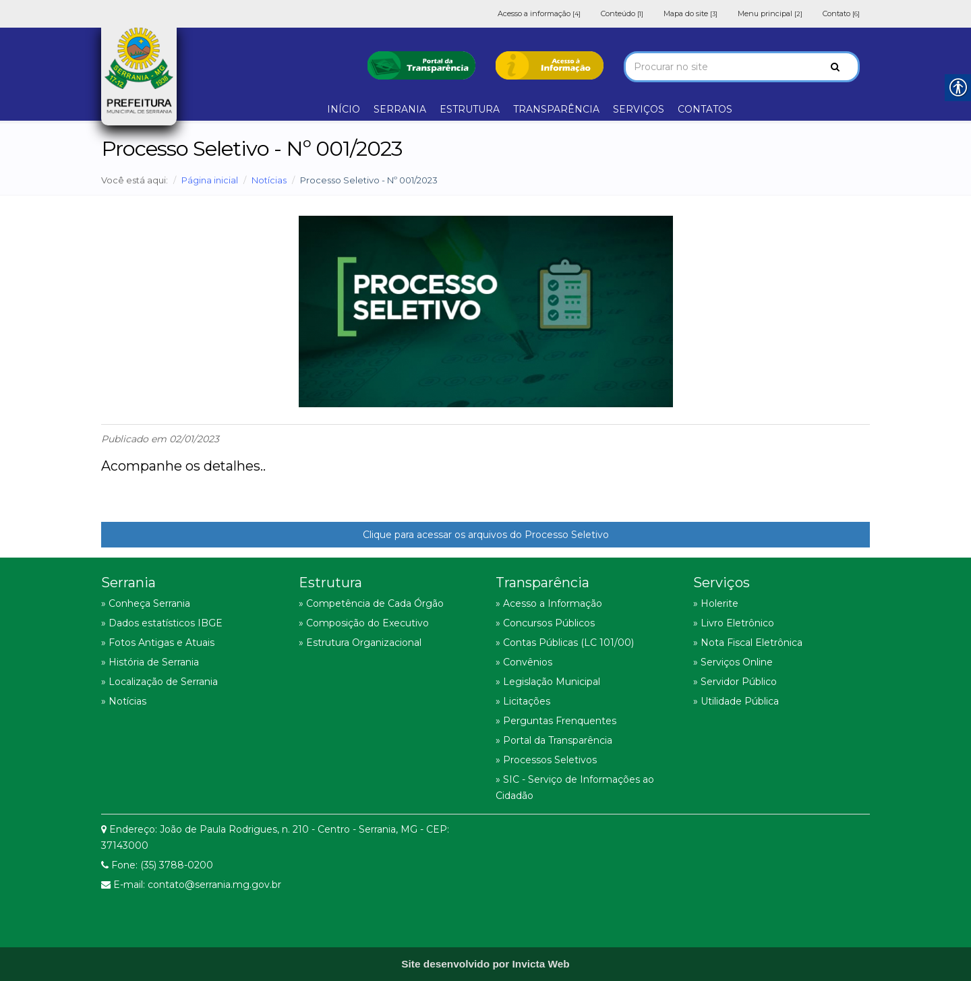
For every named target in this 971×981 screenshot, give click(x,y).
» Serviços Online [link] (733, 662)
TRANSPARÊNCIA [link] (556, 109)
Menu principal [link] (770, 13)
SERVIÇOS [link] (638, 109)
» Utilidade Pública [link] (736, 701)
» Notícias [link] (123, 701)
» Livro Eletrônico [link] (733, 623)
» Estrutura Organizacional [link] (360, 642)
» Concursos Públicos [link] (545, 623)
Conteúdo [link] (622, 13)
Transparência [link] (542, 582)
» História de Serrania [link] (150, 662)
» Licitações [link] (523, 701)
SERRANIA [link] (400, 109)
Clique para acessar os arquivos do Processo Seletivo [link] (486, 535)
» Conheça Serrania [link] (145, 603)
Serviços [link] (721, 582)
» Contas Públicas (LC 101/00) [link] (565, 642)
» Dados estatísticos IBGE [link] (162, 623)
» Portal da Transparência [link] (554, 740)
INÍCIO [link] (343, 109)
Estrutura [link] (330, 582)
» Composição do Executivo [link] (364, 623)
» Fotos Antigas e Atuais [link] (157, 642)
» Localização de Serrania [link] (159, 682)
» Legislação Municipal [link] (548, 682)
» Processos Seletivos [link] (546, 760)
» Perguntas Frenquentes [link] (556, 721)
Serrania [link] (128, 582)
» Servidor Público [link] (735, 682)
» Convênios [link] (524, 662)
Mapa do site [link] (690, 13)
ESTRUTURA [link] (470, 109)
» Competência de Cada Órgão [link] (371, 603)
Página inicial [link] (209, 180)
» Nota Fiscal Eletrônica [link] (747, 642)
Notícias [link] (269, 180)
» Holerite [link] (715, 603)
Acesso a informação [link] (539, 13)
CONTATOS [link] (705, 109)
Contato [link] (841, 13)
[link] (421, 64)
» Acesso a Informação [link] (549, 603)
